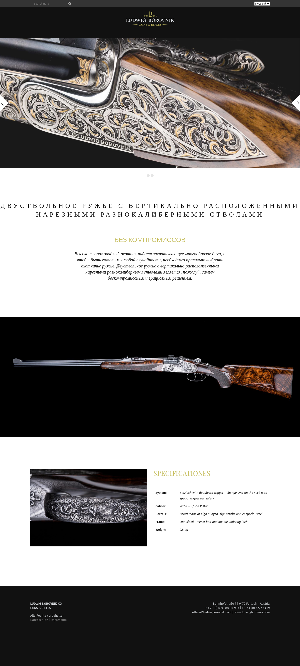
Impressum (58, 620)
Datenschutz (39, 620)
